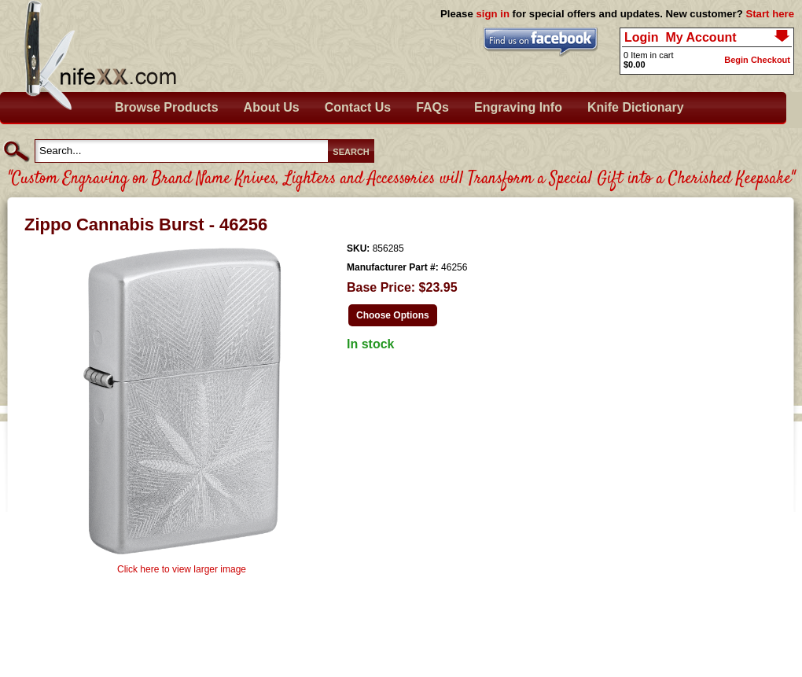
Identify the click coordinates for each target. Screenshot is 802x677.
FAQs (432, 107)
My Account (700, 37)
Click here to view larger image (181, 569)
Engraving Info (518, 107)
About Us (272, 107)
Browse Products (167, 107)
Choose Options (392, 315)
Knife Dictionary (635, 107)
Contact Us (358, 107)
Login (641, 37)
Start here (769, 14)
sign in (493, 14)
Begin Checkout (757, 59)
